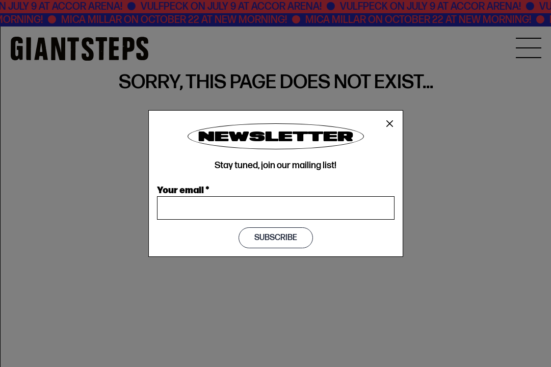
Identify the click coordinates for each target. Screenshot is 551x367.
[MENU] (528, 48)
